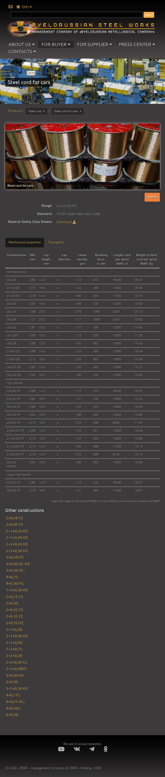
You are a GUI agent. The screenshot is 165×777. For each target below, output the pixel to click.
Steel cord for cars (67, 111)
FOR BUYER (56, 44)
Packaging (56, 242)
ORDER (152, 197)
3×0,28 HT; (15, 557)
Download (66, 222)
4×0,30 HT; (15, 583)
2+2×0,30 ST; (17, 662)
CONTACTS (22, 51)
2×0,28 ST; (14, 518)
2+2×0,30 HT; (17, 550)
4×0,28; (12, 714)
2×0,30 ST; (14, 524)
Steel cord (36, 111)
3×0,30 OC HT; (18, 563)
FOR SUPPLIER (94, 44)
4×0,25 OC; (15, 701)
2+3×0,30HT (16, 668)
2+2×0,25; (14, 649)
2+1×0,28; (14, 629)
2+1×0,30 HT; (17, 636)
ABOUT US (21, 44)
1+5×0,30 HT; (17, 590)
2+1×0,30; (14, 642)
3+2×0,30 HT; (17, 688)
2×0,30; (12, 603)
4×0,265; (13, 708)
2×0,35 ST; (14, 609)
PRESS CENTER (137, 44)
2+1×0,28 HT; (17, 537)
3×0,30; (12, 681)
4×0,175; (13, 695)
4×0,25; (12, 577)
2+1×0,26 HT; (17, 531)
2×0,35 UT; (15, 622)
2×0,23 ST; (14, 596)
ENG (24, 7)
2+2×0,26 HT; (17, 544)
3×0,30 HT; (15, 675)
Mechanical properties (25, 242)
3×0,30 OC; (15, 570)
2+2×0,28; (14, 655)
